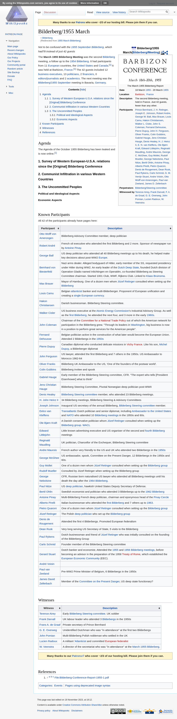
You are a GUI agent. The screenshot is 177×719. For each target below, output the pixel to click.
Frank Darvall (158, 192)
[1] (110, 64)
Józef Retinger (126, 281)
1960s (150, 315)
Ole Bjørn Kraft (48, 422)
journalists (53, 78)
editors (42, 78)
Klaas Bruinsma (155, 275)
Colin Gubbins (157, 134)
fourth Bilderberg (155, 430)
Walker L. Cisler (143, 123)
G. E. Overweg (153, 195)
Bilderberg (47, 38)
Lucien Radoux (152, 199)
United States (85, 65)
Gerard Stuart (47, 554)
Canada (103, 65)
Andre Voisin (156, 176)
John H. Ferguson (159, 131)
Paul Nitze (45, 486)
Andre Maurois (153, 152)
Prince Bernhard (143, 109)
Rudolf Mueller (48, 470)
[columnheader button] (116, 228)
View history (119, 12)
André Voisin (46, 563)
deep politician (74, 486)
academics (73, 78)
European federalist (116, 641)
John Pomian (47, 635)
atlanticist (76, 291)
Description (115, 228)
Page (38, 12)
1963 (150, 502)
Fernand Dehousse (156, 127)
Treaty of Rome (131, 554)
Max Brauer (158, 116)
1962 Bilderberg (155, 491)
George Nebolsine (153, 159)
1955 (148, 90)
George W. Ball (143, 116)
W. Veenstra (46, 646)
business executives (50, 74)
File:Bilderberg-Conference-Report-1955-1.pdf (82, 677)
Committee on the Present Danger (99, 581)
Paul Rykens (141, 173)
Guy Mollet (154, 155)
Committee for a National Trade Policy (103, 320)
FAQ (9, 79)
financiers (88, 74)
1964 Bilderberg (98, 480)
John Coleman (48, 324)
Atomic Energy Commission (112, 310)
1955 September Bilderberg (87, 47)
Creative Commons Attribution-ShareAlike (82, 705)
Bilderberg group (71, 425)
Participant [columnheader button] (48, 228)
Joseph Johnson (49, 405)
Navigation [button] (14, 41)
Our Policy (12, 57)
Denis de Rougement (146, 169)
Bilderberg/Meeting (146, 52)
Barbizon (139, 94)
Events (58, 685)
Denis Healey (150, 141)
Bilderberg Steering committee (79, 394)
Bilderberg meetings (107, 415)
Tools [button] (11, 86)
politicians (73, 74)
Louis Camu (46, 293)
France (150, 94)
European (53, 65)
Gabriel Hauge (142, 138)
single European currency (89, 295)
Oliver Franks (142, 134)
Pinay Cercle (161, 497)
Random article (15, 68)
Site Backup (13, 72)
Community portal (16, 65)
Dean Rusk (164, 169)
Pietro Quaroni (157, 166)
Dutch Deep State (128, 267)
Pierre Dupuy (142, 131)
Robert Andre (163, 113)
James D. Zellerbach (155, 183)
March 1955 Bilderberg (145, 646)
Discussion (50, 12)
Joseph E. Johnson (145, 113)
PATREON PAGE (14, 34)
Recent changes (15, 50)
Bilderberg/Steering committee (151, 188)
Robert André (47, 245)
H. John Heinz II (48, 399)
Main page (12, 46)
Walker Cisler (47, 312)
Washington (138, 324)
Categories (45, 685)
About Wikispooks (16, 53)
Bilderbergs (109, 619)
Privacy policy (43, 710)
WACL (86, 425)
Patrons (80, 22)
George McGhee (49, 457)
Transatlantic (69, 411)
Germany (100, 82)
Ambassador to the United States (151, 411)
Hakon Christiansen (153, 120)
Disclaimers (76, 710)
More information (90, 3)
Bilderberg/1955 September (54, 82)
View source (103, 12)
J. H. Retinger (160, 109)
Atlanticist (80, 641)
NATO (70, 415)
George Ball (46, 255)
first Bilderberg (77, 315)
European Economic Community (80, 558)
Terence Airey (142, 192)
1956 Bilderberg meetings (139, 549)
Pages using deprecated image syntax (87, 685)
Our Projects (13, 61)
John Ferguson (48, 356)
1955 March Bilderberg (69, 40)
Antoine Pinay (162, 162)
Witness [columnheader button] (49, 608)
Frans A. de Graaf (49, 624)
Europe (103, 257)
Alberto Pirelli (142, 166)
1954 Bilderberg (79, 61)
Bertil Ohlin (147, 162)
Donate (11, 76)
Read (90, 12)
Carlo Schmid (157, 173)
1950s (100, 338)
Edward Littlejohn (150, 148)
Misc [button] (11, 93)
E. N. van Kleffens (147, 145)
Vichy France (134, 344)
